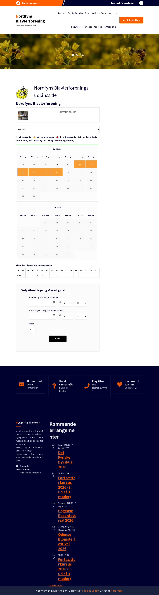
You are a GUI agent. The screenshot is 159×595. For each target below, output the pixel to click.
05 (91, 235)
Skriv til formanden (32, 395)
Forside (62, 13)
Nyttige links (110, 27)
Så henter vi (131, 397)
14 (91, 184)
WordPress (116, 590)
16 (34, 192)
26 (68, 200)
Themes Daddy (90, 590)
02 (57, 235)
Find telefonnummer (99, 397)
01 (45, 235)
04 (80, 235)
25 (57, 200)
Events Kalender (75, 13)
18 (57, 192)
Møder (95, 13)
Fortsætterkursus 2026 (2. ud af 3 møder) (66, 560)
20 (80, 192)
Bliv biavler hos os (30, 3)
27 (80, 200)
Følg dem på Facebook (30, 545)
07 (91, 176)
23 (34, 200)
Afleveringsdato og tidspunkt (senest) (46, 322)
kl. (60, 314)
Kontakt (98, 27)
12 (68, 184)
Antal (31, 335)
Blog (87, 13)
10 (45, 184)
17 (45, 192)
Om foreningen (108, 13)
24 (45, 200)
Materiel (88, 27)
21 (91, 192)
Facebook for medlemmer (123, 3)
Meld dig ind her (131, 20)
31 (68, 267)
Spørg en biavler (63, 398)
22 (23, 200)
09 (34, 184)
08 (23, 184)
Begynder (75, 27)
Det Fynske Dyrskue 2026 (65, 532)
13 (80, 184)
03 (68, 235)
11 (57, 184)
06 (80, 176)
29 (23, 208)
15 (23, 192)
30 (34, 208)
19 (68, 192)
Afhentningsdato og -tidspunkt (43, 309)
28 (91, 200)
